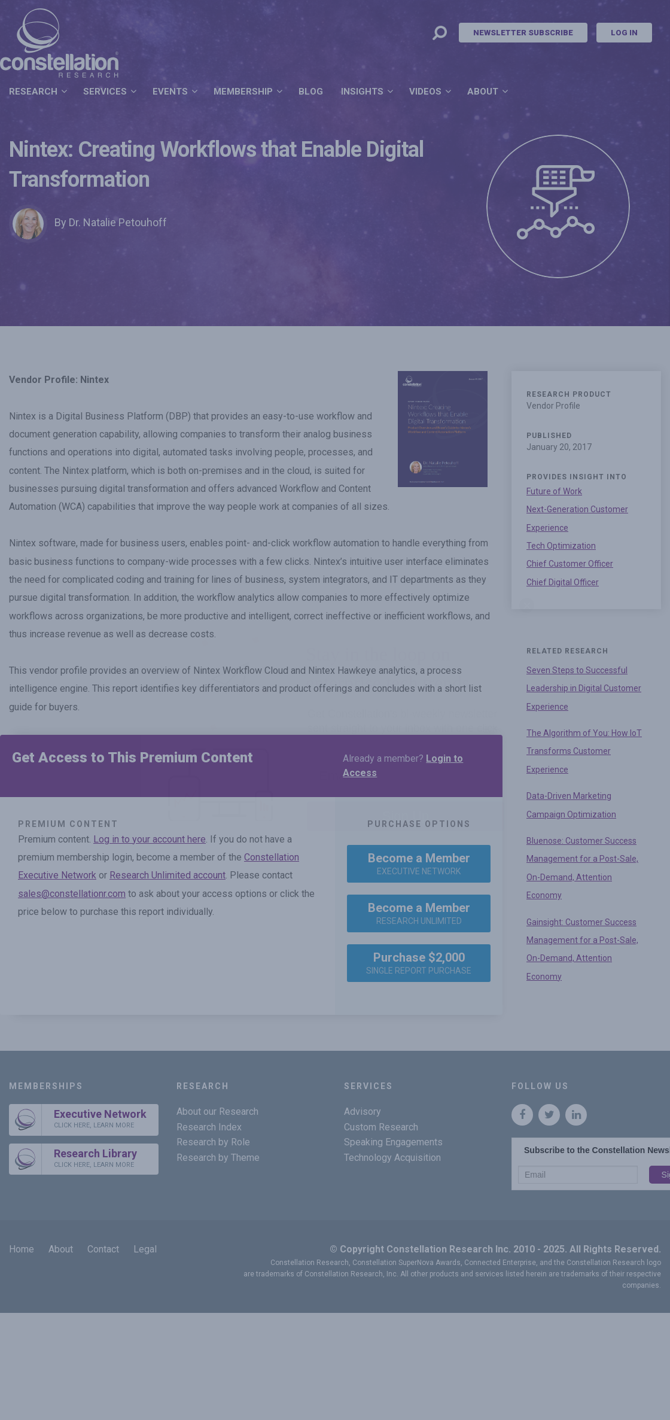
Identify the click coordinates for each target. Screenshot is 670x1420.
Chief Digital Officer (562, 582)
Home (21, 1249)
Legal (145, 1249)
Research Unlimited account (167, 875)
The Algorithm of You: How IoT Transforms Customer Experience (584, 751)
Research (33, 91)
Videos (425, 91)
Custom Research (381, 1127)
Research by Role (213, 1142)
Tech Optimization (561, 546)
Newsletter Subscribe (523, 32)
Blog (311, 91)
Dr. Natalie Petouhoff (118, 222)
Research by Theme (218, 1157)
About (482, 91)
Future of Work (554, 491)
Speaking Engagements (393, 1142)
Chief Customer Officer (569, 563)
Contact (103, 1249)
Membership (243, 91)
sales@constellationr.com (72, 893)
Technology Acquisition (392, 1157)
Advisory (362, 1111)
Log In (624, 32)
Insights (362, 91)
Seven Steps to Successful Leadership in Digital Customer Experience (583, 688)
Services (105, 91)
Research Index (209, 1127)
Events (170, 91)
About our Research (217, 1111)
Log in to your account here (149, 839)
